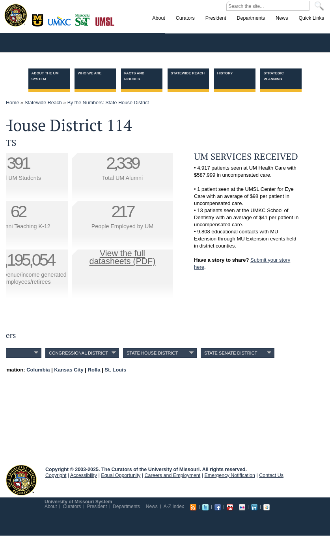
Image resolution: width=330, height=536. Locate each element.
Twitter (205, 507)
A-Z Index (174, 506)
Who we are (89, 73)
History (225, 73)
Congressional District (78, 353)
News (152, 506)
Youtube (230, 507)
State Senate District (230, 353)
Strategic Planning (273, 76)
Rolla (84, 19)
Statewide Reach (188, 73)
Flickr (242, 507)
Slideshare (266, 507)
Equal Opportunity (120, 475)
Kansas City (61, 23)
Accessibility (83, 475)
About (51, 506)
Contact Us (271, 475)
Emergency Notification (230, 475)
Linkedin (254, 507)
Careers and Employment (173, 475)
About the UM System (45, 76)
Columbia (38, 19)
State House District (152, 353)
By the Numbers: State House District (108, 102)
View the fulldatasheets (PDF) (122, 257)
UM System (21, 480)
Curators (72, 506)
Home (12, 102)
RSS (193, 507)
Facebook (217, 507)
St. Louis (105, 21)
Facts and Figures (134, 76)
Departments (126, 506)
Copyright (56, 475)
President (97, 506)
